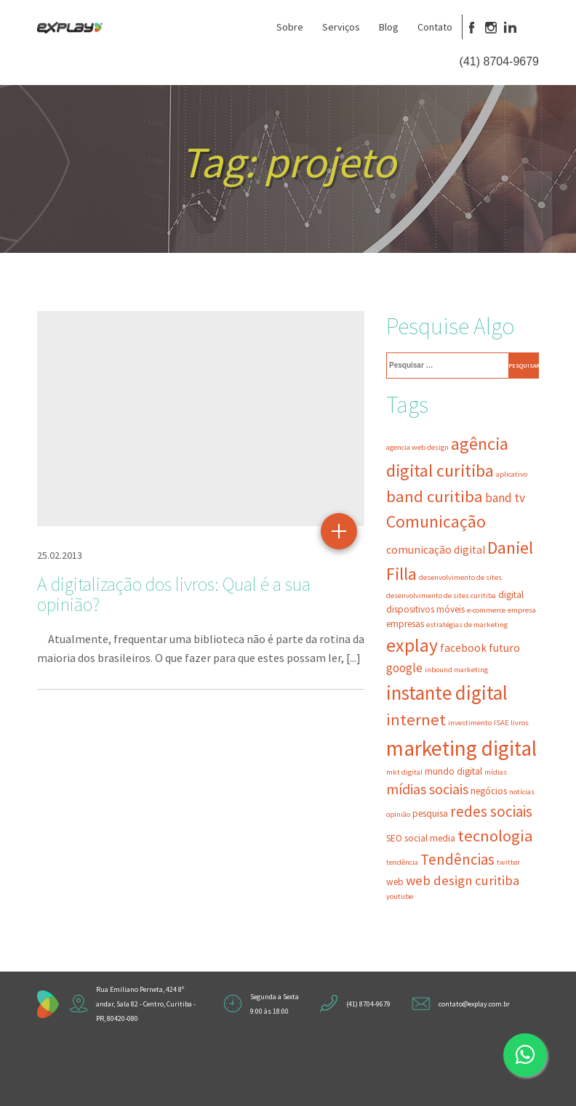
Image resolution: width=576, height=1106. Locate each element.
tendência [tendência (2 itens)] (402, 862)
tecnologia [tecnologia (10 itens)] (495, 836)
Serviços (341, 26)
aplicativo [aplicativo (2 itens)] (511, 474)
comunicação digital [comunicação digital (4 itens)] (435, 550)
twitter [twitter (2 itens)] (508, 862)
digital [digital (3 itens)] (511, 595)
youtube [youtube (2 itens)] (399, 896)
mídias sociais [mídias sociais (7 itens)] (427, 789)
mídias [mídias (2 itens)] (495, 772)
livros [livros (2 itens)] (520, 722)
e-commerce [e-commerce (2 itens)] (486, 610)
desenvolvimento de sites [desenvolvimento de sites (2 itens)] (460, 577)
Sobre (289, 26)
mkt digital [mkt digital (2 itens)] (404, 772)
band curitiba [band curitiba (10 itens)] (434, 496)
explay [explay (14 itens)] (412, 645)
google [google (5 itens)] (404, 668)
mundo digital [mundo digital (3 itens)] (453, 771)
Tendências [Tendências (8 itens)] (457, 859)
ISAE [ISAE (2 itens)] (501, 722)
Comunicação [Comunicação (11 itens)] (436, 521)
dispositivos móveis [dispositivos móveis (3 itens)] (425, 609)
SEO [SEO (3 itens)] (394, 838)
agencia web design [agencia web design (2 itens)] (417, 447)
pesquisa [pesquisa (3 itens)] (430, 813)
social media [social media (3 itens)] (429, 838)
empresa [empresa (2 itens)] (522, 610)
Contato (434, 26)
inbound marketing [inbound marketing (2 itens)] (456, 669)
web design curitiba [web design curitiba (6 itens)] (462, 880)
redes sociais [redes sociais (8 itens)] (491, 811)
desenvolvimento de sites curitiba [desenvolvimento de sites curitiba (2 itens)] (441, 595)
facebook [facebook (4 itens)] (463, 648)
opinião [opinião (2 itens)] (398, 814)
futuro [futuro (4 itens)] (504, 648)
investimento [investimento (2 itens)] (470, 722)
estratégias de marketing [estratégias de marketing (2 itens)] (467, 624)
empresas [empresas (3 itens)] (405, 624)
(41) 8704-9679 (499, 61)
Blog (389, 26)
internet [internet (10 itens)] (416, 719)
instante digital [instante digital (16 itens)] (447, 692)
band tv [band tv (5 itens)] (505, 498)
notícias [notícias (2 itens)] (522, 791)
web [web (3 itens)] (395, 882)
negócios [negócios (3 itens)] (489, 791)
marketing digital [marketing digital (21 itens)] (461, 748)
